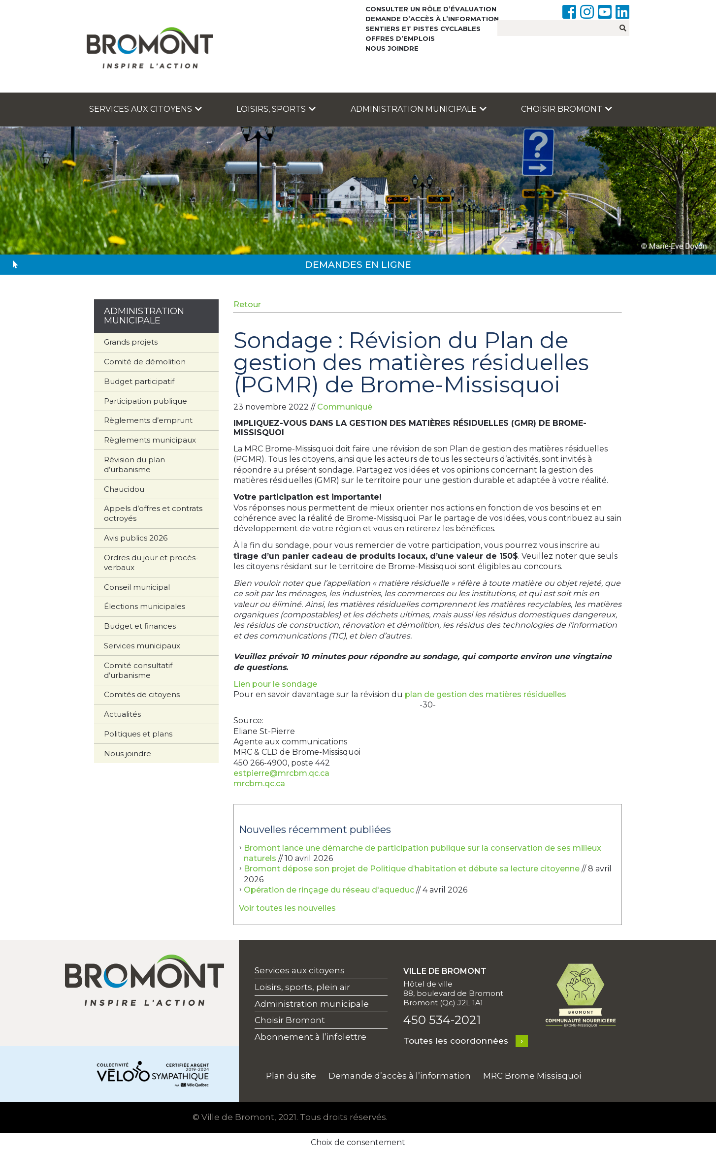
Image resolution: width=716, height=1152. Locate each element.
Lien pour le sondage (275, 684)
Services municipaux (142, 645)
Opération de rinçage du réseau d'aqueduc (329, 890)
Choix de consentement (358, 1142)
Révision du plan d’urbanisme (134, 464)
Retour (247, 304)
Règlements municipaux (150, 440)
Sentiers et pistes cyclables (423, 28)
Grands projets (131, 342)
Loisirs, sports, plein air (302, 987)
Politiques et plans (138, 733)
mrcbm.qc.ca (259, 783)
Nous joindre (392, 48)
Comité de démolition (145, 361)
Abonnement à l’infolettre (310, 1037)
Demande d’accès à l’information (432, 19)
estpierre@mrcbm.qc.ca (281, 773)
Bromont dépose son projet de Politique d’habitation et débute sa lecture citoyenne (412, 868)
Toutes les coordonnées (455, 1041)
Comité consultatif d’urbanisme (138, 670)
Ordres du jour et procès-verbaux (151, 562)
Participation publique (145, 401)
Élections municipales (144, 606)
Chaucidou (124, 489)
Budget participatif (139, 381)
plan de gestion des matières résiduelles (485, 694)
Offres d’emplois (400, 38)
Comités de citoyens (142, 694)
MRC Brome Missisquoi (532, 1076)
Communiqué (344, 407)
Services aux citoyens (145, 109)
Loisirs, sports (276, 109)
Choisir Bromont (566, 109)
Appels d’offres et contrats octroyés (153, 513)
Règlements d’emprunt (148, 420)
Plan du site (291, 1076)
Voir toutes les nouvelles (287, 908)
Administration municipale (419, 109)
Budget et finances (140, 626)
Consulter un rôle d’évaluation (430, 9)
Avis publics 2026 (135, 538)
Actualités (122, 714)
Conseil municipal (137, 587)
